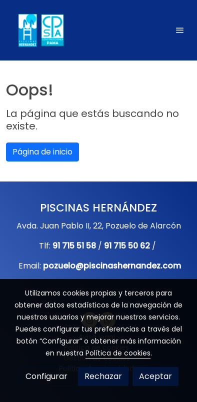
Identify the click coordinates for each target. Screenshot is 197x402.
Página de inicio (42, 152)
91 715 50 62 (127, 246)
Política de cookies (118, 353)
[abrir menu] (180, 30)
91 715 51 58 (74, 246)
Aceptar (155, 376)
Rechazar (103, 376)
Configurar (47, 376)
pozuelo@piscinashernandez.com (112, 266)
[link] (40, 30)
